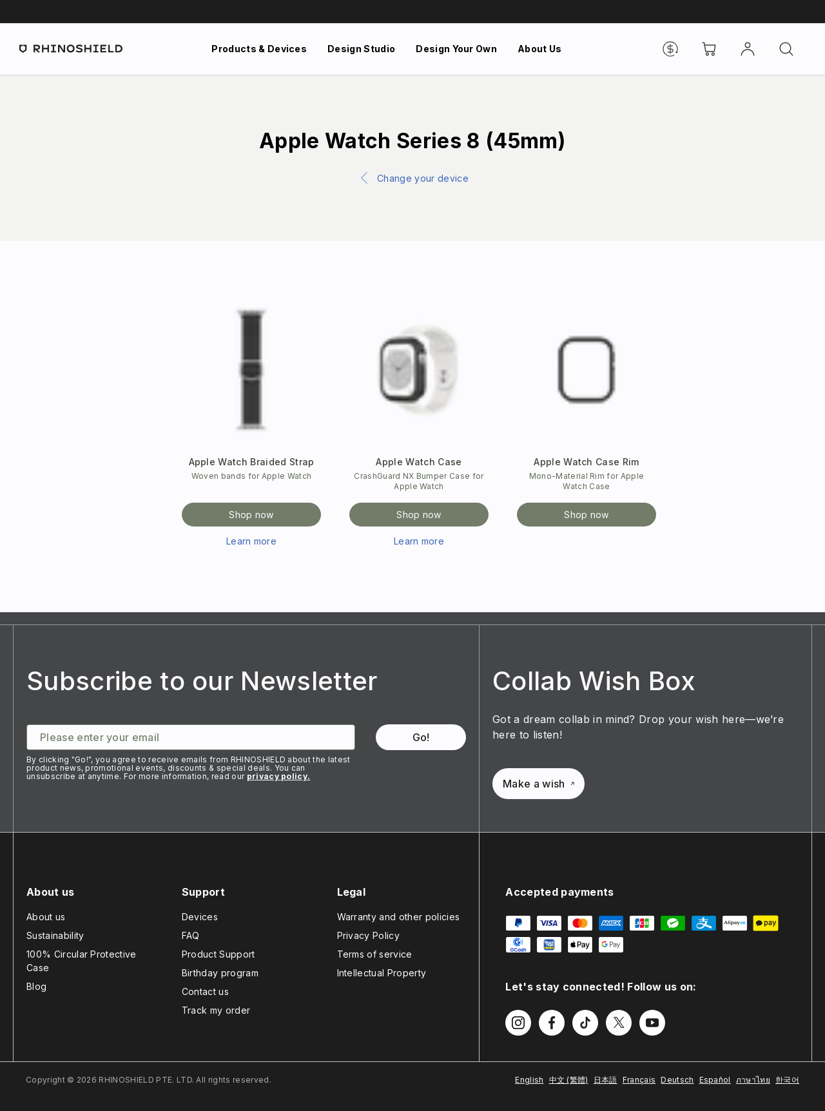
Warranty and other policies (398, 916)
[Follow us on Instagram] (518, 1023)
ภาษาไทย (753, 1080)
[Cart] (709, 49)
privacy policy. (279, 776)
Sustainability (55, 935)
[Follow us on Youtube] (652, 1023)
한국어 (787, 1080)
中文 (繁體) (568, 1080)
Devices (200, 916)
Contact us (205, 991)
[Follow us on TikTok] (585, 1023)
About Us (540, 48)
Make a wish (538, 783)
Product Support (218, 954)
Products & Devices (259, 48)
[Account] (747, 49)
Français (639, 1080)
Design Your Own (456, 48)
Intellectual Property (382, 972)
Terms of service (374, 954)
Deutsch (677, 1080)
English (529, 1080)
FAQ (191, 935)
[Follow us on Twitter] (619, 1023)
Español (715, 1080)
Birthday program (220, 972)
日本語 (605, 1080)
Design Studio (361, 48)
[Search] (786, 49)
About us (46, 916)
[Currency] (670, 49)
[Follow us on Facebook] (552, 1023)
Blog (36, 986)
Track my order (216, 1010)
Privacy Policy (368, 935)
